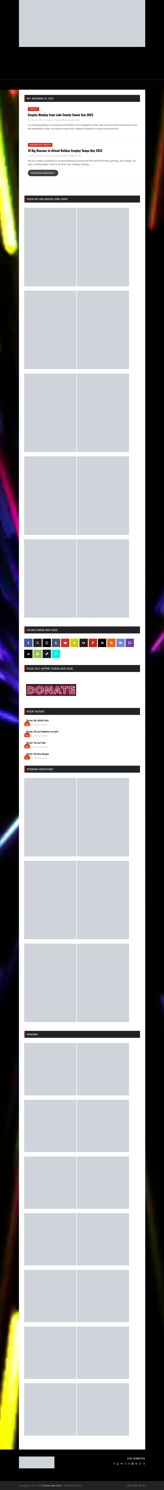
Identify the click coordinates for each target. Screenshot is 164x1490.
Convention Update (40, 145)
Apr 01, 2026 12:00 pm (36, 735)
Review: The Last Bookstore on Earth (42, 731)
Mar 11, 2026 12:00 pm (37, 758)
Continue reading (43, 173)
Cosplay (33, 109)
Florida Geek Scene (52, 1485)
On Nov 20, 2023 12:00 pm (40, 155)
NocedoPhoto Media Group (67, 120)
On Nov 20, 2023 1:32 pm (39, 120)
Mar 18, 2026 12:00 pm (37, 747)
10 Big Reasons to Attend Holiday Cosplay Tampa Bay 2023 (65, 150)
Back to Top (136, 1485)
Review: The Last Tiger (36, 742)
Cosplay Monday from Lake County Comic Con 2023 (60, 115)
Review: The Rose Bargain (37, 754)
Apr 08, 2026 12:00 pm (36, 724)
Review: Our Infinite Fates (37, 720)
